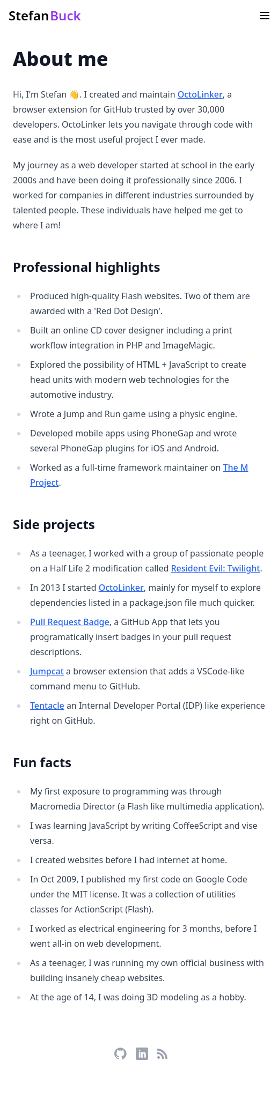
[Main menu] (264, 15)
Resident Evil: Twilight (215, 568)
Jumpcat (47, 671)
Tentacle (47, 705)
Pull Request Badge (69, 622)
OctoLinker (200, 94)
